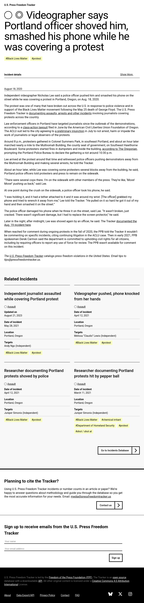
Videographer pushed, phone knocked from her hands (107, 296)
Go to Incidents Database (115, 450)
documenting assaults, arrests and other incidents (60, 113)
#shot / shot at (84, 431)
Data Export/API (25, 595)
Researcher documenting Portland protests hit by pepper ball (104, 373)
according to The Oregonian (119, 149)
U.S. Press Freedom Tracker (19, 5)
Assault (11, 306)
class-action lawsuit (35, 127)
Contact (65, 595)
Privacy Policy (47, 595)
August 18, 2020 (13, 88)
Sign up (116, 557)
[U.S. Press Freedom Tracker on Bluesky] (110, 594)
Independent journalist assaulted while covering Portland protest (32, 296)
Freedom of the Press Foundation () (70, 577)
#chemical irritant (111, 419)
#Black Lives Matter (16, 58)
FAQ (77, 595)
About (7, 595)
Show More (126, 74)
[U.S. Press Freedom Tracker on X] (120, 594)
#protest (36, 58)
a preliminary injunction (69, 131)
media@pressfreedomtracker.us (91, 496)
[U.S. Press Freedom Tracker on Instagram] (130, 594)
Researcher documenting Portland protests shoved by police (34, 373)
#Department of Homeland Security (95, 425)
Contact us (106, 505)
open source (119, 577)
